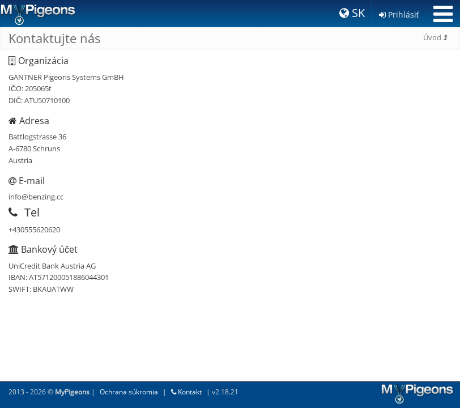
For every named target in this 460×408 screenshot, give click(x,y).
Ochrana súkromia (129, 392)
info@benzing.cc (35, 197)
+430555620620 (34, 229)
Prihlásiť (399, 14)
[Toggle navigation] (443, 14)
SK (352, 12)
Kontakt (186, 392)
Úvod (435, 37)
